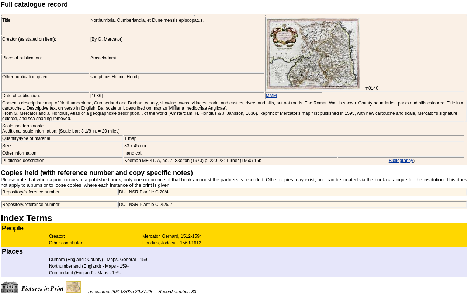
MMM (271, 95)
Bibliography (401, 160)
